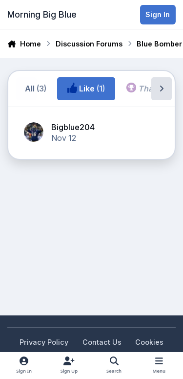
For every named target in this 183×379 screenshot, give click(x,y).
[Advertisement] (85, 196)
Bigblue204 (73, 127)
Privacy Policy (44, 342)
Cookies (149, 342)
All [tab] (35, 88)
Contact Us (102, 342)
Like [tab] (86, 88)
